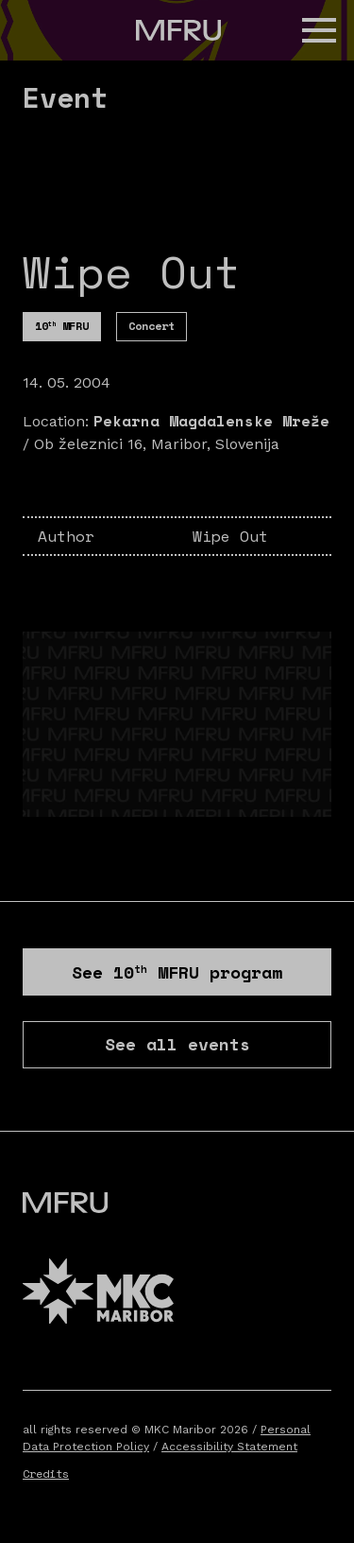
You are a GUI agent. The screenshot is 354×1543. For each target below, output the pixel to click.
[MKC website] (98, 1293)
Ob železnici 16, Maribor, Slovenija (156, 444)
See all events (177, 1044)
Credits (46, 1473)
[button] (319, 30)
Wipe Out (230, 536)
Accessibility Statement (229, 1446)
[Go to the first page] (178, 30)
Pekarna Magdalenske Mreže (211, 420)
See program (177, 972)
